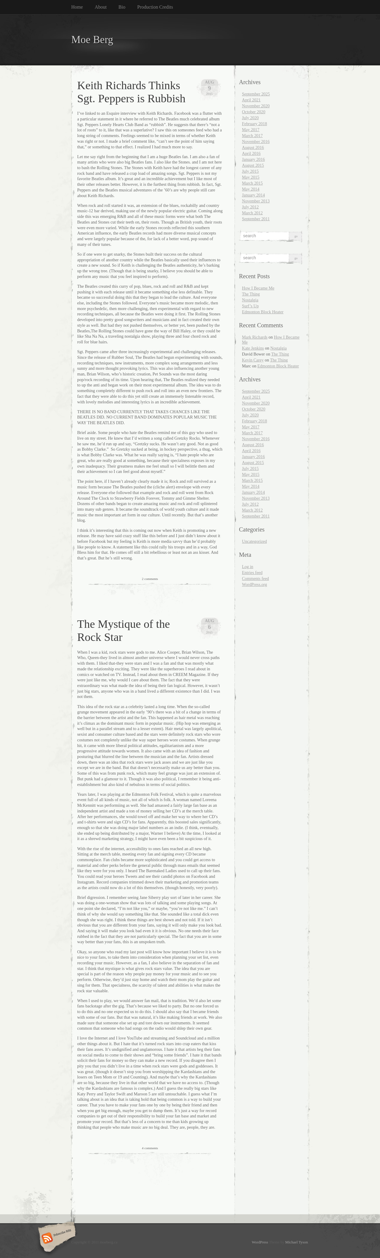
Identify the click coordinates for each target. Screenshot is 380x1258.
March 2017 (252, 135)
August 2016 (253, 147)
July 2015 (250, 171)
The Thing (251, 294)
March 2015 (252, 183)
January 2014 (253, 195)
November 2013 (256, 201)
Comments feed (255, 578)
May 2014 (250, 189)
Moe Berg (92, 39)
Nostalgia (250, 300)
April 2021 (251, 100)
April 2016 (251, 153)
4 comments (150, 1148)
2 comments (150, 579)
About (101, 7)
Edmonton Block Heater (263, 311)
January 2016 (253, 159)
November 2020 (256, 105)
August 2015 (253, 165)
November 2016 (256, 141)
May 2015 (250, 177)
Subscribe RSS (56, 1238)
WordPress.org (254, 584)
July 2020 (250, 117)
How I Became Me (258, 288)
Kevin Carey (253, 360)
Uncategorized (254, 541)
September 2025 (256, 94)
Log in (247, 566)
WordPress (260, 1242)
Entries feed (252, 572)
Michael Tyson (296, 1242)
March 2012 (252, 212)
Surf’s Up (250, 306)
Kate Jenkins (253, 348)
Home (77, 7)
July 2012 (250, 207)
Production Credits (155, 7)
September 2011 (256, 218)
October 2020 (253, 111)
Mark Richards (254, 337)
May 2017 (250, 129)
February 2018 (254, 123)
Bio (121, 7)
